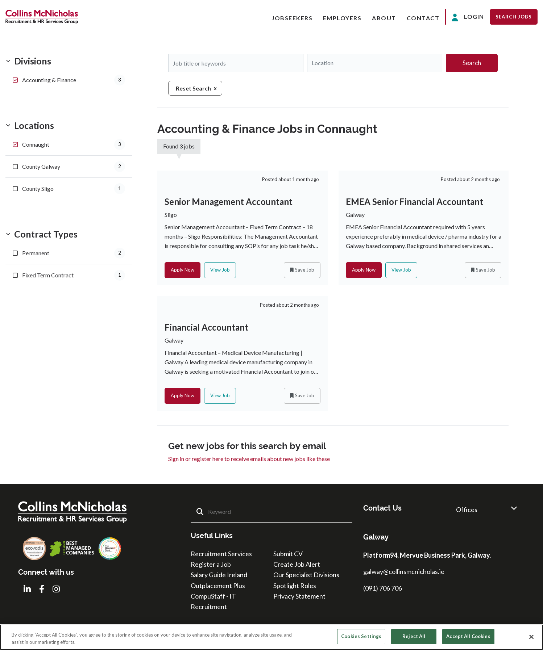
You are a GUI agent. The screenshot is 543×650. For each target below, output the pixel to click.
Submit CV (288, 554)
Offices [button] (466, 510)
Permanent (73, 253)
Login (468, 17)
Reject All (413, 636)
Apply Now (182, 270)
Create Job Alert (296, 565)
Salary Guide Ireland (219, 576)
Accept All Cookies (468, 636)
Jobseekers (292, 17)
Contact (423, 17)
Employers (342, 17)
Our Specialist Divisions (306, 576)
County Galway (73, 166)
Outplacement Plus (218, 586)
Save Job (304, 270)
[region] (271, 637)
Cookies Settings (361, 636)
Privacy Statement (299, 597)
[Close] (531, 637)
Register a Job (211, 565)
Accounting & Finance (73, 80)
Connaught (73, 144)
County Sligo (73, 188)
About (384, 17)
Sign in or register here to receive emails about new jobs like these (249, 459)
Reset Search (193, 88)
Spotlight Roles (294, 586)
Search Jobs (514, 17)
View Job (220, 270)
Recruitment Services (221, 554)
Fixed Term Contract (73, 275)
